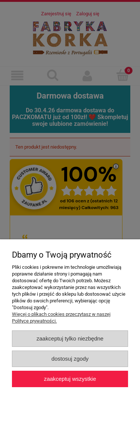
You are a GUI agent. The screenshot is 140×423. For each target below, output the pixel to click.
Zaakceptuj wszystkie (70, 379)
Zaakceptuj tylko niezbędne (70, 338)
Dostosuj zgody (70, 358)
